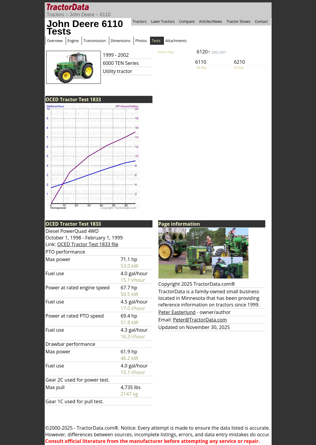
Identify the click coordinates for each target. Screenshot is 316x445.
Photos (141, 40)
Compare (187, 21)
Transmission (94, 40)
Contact (261, 21)
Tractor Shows (239, 21)
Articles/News (210, 21)
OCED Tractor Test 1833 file (87, 244)
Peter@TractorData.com (200, 319)
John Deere (82, 14)
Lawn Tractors (163, 21)
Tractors (55, 14)
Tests (156, 40)
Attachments (176, 40)
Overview (55, 40)
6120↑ (211, 51)
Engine (73, 40)
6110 (105, 14)
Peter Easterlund (177, 312)
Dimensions (121, 40)
